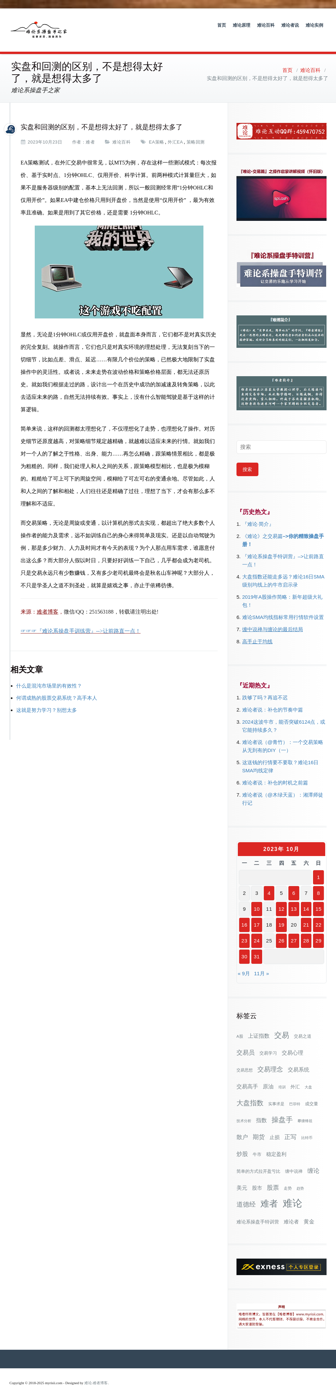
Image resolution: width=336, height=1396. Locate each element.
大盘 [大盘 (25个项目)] (308, 1078)
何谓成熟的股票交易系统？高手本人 (56, 688)
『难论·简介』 (258, 514)
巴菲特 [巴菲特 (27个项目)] (294, 1094)
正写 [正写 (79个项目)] (290, 1127)
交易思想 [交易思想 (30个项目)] (244, 1060)
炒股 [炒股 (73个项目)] (242, 1144)
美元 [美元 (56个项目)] (241, 1178)
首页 (221, 25)
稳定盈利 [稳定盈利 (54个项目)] (276, 1144)
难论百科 (266, 25)
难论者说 (290, 25)
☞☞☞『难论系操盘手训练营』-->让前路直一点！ (81, 621)
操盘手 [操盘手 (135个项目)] (282, 1110)
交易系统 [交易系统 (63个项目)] (298, 1060)
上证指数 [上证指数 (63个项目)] (259, 1026)
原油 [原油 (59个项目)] (268, 1077)
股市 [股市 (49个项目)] (257, 1178)
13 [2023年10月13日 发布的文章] (294, 899)
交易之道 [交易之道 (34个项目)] (302, 1027)
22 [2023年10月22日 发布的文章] (318, 915)
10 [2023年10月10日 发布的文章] (257, 899)
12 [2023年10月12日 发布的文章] (281, 899)
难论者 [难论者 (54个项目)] (291, 1212)
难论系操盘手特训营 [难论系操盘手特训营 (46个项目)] (257, 1212)
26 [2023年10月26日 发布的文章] (281, 931)
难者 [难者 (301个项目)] (269, 1194)
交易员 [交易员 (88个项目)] (245, 1042)
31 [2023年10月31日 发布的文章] (257, 947)
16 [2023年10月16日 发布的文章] (245, 915)
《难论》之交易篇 (262, 526)
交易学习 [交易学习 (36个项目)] (268, 1043)
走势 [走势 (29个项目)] (288, 1179)
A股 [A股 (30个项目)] (239, 1027)
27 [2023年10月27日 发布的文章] (294, 931)
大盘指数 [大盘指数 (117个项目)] (249, 1093)
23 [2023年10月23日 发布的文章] (245, 931)
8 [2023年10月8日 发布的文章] (318, 883)
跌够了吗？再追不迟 (265, 688)
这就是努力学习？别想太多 (46, 700)
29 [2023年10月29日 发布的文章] (318, 931)
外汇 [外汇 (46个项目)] (295, 1077)
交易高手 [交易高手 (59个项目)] (247, 1077)
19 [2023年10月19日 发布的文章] (281, 915)
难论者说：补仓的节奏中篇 (272, 700)
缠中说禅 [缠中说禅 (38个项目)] (294, 1161)
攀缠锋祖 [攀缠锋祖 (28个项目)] (305, 1111)
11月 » (261, 964)
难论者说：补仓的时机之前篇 (275, 773)
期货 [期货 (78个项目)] (259, 1127)
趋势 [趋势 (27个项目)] (300, 1179)
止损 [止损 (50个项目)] (275, 1128)
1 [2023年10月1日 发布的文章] (318, 868)
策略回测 (196, 132)
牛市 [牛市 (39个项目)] (257, 1144)
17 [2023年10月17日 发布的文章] (257, 915)
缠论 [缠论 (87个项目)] (313, 1161)
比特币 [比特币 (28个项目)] (306, 1128)
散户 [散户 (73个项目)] (242, 1127)
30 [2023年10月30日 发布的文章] (245, 947)
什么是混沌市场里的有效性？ (49, 676)
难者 (90, 132)
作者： (79, 132)
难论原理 (241, 25)
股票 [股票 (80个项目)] (273, 1178)
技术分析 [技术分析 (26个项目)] (243, 1111)
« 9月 (244, 964)
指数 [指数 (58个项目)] (261, 1111)
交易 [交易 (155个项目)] (281, 1026)
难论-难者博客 (96, 1373)
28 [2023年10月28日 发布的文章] (306, 931)
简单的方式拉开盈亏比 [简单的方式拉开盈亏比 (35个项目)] (258, 1161)
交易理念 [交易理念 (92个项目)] (270, 1059)
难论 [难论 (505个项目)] (292, 1193)
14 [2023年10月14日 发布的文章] (306, 899)
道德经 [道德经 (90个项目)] (246, 1194)
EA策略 (156, 132)
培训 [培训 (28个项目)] (282, 1078)
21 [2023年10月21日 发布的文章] (306, 915)
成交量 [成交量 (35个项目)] (311, 1094)
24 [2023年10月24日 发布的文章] (257, 931)
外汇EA (175, 132)
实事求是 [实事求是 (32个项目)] (276, 1094)
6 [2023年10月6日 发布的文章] (293, 883)
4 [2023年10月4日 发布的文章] (269, 883)
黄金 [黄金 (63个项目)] (309, 1212)
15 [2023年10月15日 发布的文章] (318, 899)
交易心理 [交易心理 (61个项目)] (292, 1043)
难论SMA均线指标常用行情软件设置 (283, 608)
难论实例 (314, 25)
